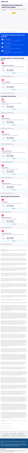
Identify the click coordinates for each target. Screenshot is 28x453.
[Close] (27, 449)
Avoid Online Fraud (21, 433)
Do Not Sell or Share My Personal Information (18, 435)
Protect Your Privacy (12, 433)
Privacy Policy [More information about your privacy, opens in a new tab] (11, 451)
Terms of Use (6, 433)
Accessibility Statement (6, 435)
